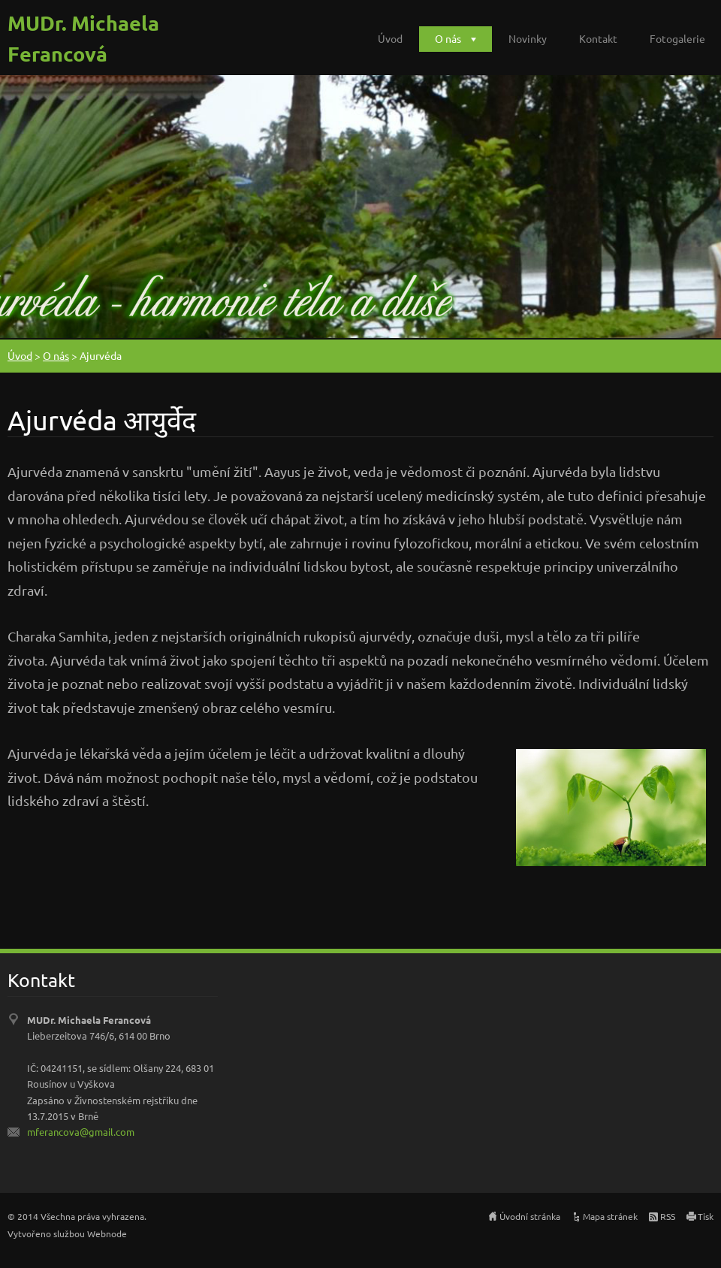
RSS (667, 1216)
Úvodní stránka (529, 1216)
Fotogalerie (677, 38)
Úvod (390, 38)
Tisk (705, 1216)
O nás (448, 38)
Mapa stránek (610, 1216)
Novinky (527, 38)
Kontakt (598, 38)
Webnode (107, 1233)
